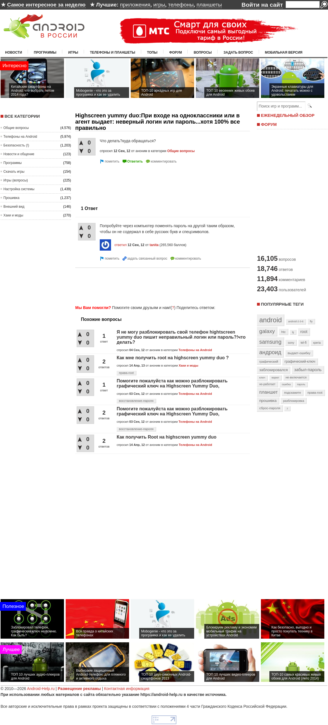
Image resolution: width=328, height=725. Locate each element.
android (270, 320)
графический (268, 361)
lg (293, 332)
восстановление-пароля (136, 400)
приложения (135, 5)
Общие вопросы (16, 128)
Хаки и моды (13, 215)
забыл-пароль (308, 369)
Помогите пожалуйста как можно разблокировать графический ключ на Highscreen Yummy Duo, (172, 383)
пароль (301, 384)
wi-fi (304, 343)
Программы (45, 52)
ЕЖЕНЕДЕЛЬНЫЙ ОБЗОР (287, 115)
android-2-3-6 (295, 321)
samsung (270, 342)
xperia (317, 342)
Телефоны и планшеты (112, 52)
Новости (13, 52)
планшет (268, 392)
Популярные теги (282, 304)
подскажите (292, 392)
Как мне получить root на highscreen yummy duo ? (173, 357)
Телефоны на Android (20, 137)
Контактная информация (126, 688)
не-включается (296, 377)
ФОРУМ (269, 124)
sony (291, 342)
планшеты (209, 5)
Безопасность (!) (16, 145)
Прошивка (11, 198)
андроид (270, 352)
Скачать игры (14, 172)
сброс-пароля (269, 408)
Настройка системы (18, 189)
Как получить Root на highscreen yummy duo (166, 437)
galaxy (267, 331)
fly (311, 321)
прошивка (268, 400)
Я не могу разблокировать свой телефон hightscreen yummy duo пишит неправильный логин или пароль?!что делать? (181, 337)
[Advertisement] (98, 182)
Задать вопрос (238, 52)
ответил (120, 245)
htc (283, 332)
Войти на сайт (262, 4)
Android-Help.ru (41, 688)
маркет (275, 377)
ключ (262, 377)
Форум (175, 52)
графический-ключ (300, 361)
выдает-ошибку (299, 353)
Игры (73, 52)
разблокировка (293, 400)
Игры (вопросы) (15, 180)
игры (159, 5)
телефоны (180, 5)
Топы (152, 52)
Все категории (22, 116)
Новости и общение (18, 154)
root (303, 331)
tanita (154, 245)
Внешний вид (13, 207)
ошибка (286, 384)
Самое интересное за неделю (46, 5)
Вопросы (203, 52)
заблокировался (273, 370)
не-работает (267, 384)
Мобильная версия (283, 52)
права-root (126, 372)
